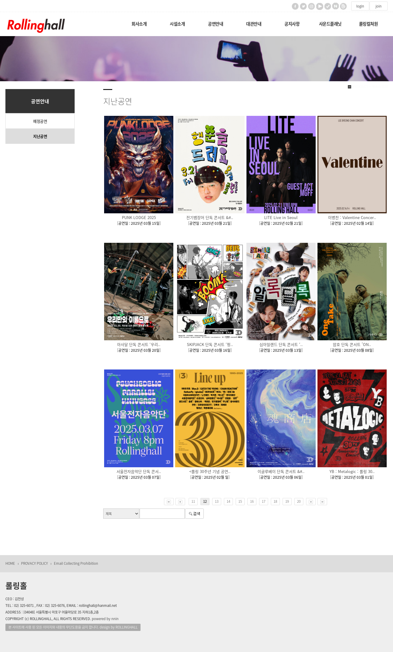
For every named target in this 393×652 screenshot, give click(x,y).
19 (287, 501)
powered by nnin (105, 618)
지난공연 (40, 136)
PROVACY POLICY (34, 563)
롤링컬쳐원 (368, 23)
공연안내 (215, 23)
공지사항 (291, 23)
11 (193, 501)
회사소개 (139, 23)
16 (252, 501)
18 (275, 501)
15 (240, 501)
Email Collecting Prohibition (76, 563)
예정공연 (40, 121)
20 (299, 501)
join (379, 6)
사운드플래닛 (330, 23)
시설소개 (177, 23)
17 (263, 501)
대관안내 (253, 23)
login (360, 6)
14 (228, 501)
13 (216, 501)
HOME (10, 563)
